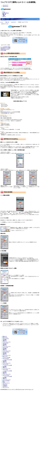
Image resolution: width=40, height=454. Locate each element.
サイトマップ (5, 5)
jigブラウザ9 (5, 347)
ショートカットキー (7, 341)
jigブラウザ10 (5, 343)
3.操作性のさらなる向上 (4, 49)
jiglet (4, 381)
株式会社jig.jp (5, 6)
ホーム (1, 22)
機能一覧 (4, 340)
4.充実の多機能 (3, 50)
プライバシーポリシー (11, 389)
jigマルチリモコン (6, 382)
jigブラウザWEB (6, 380)
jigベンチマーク (6, 387)
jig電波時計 (5, 385)
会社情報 (2, 389)
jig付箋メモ (5, 386)
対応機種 (4, 339)
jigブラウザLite (6, 338)
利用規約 (5, 389)
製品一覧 (7, 22)
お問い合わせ (18, 389)
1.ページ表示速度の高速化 (5, 46)
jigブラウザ (13, 22)
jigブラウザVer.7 (6, 351)
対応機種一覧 (6, 113)
